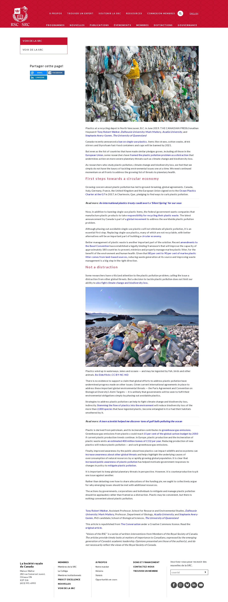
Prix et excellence (69, 579)
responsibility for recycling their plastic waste (153, 215)
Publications (99, 25)
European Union (94, 155)
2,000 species (104, 408)
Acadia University (172, 131)
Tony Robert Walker (108, 131)
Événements (122, 25)
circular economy (151, 236)
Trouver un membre (145, 571)
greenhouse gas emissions (176, 429)
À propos (55, 13)
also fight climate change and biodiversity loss (122, 282)
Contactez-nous (143, 566)
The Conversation (131, 524)
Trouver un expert (80, 13)
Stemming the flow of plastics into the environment (125, 405)
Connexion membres (161, 13)
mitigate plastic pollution (122, 465)
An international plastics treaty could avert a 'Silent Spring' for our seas (140, 202)
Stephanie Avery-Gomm (98, 135)
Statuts (99, 575)
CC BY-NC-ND (120, 374)
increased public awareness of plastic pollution (111, 461)
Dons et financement (146, 562)
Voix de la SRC (33, 49)
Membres (142, 25)
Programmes (55, 25)
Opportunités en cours (107, 579)
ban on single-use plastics (132, 141)
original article (93, 527)
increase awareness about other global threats (111, 454)
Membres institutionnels (69, 575)
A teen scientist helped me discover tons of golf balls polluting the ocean (140, 421)
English (194, 13)
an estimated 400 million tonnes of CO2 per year (134, 440)
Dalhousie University (132, 131)
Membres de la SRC (67, 566)
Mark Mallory (153, 131)
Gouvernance (187, 25)
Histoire (99, 571)
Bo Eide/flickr (103, 374)
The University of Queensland (129, 135)
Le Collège (63, 571)
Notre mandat (102, 566)
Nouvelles (77, 25)
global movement (136, 219)
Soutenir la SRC (110, 13)
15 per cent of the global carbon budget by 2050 (171, 433)
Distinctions (163, 25)
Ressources (134, 13)
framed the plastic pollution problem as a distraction (159, 155)
